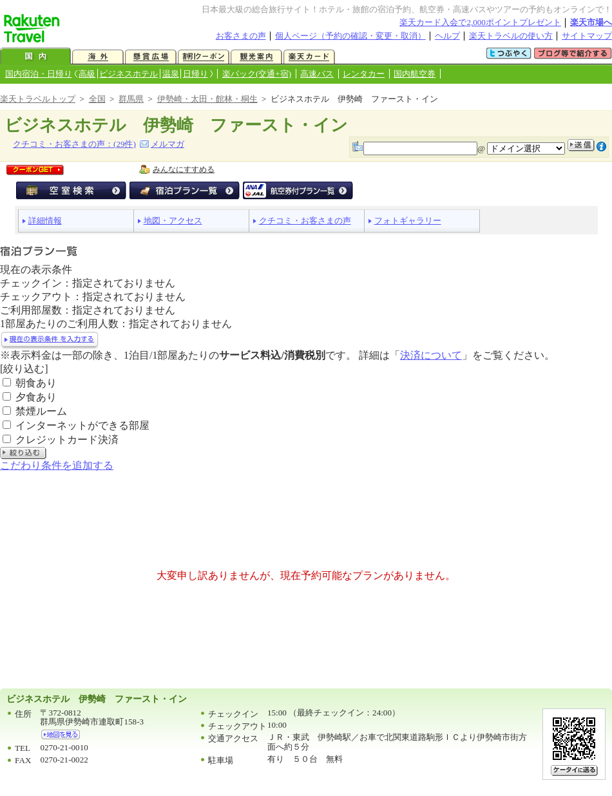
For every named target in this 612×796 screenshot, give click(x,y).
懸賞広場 (151, 57)
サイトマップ (587, 36)
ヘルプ (447, 36)
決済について (431, 355)
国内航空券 (414, 74)
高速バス (317, 74)
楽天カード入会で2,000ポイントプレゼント (480, 22)
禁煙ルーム (41, 411)
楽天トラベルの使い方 (511, 36)
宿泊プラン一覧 (184, 191)
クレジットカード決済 (67, 439)
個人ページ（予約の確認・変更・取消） (350, 36)
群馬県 (131, 99)
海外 (98, 57)
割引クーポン (203, 57)
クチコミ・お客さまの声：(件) (74, 144)
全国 (97, 99)
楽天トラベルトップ (37, 99)
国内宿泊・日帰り (38, 74)
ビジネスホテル (128, 74)
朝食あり (36, 382)
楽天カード (309, 57)
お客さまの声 (241, 36)
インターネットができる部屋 (82, 425)
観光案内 (256, 57)
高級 (87, 74)
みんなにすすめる (184, 169)
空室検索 (71, 191)
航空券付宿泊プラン (298, 191)
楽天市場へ (591, 22)
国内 (35, 57)
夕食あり (36, 397)
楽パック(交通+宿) (256, 74)
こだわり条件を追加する (56, 465)
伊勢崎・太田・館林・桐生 (207, 99)
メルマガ (167, 144)
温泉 (170, 74)
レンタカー (364, 74)
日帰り (195, 74)
